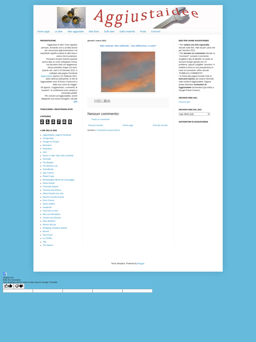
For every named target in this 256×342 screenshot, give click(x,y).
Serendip (47, 159)
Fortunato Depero (51, 186)
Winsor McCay (49, 224)
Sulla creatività (127, 31)
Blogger (140, 263)
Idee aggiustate (76, 31)
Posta (143, 31)
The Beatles (48, 162)
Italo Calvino (48, 173)
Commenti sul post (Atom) (108, 130)
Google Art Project (51, 142)
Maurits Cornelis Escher (53, 197)
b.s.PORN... (48, 238)
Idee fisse (94, 31)
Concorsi (155, 31)
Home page (44, 31)
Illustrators (47, 148)
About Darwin (49, 183)
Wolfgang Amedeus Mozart (55, 228)
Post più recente (95, 125)
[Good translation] (8, 286)
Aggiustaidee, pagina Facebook (57, 135)
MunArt (46, 231)
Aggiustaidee (46, 76)
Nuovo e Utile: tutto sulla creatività (58, 155)
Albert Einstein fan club (53, 193)
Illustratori (47, 145)
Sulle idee (109, 31)
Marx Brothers (49, 221)
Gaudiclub (47, 207)
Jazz (45, 152)
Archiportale (48, 138)
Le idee (59, 31)
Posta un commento (101, 119)
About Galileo (49, 204)
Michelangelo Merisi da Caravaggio (58, 180)
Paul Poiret (48, 235)
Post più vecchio (160, 125)
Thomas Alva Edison (52, 190)
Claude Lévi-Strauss (52, 217)
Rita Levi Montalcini (51, 214)
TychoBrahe (48, 169)
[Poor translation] (19, 286)
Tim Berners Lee (50, 166)
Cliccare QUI (184, 102)
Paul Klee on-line (50, 211)
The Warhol (48, 245)
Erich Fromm (48, 200)
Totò (45, 242)
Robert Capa (48, 176)
